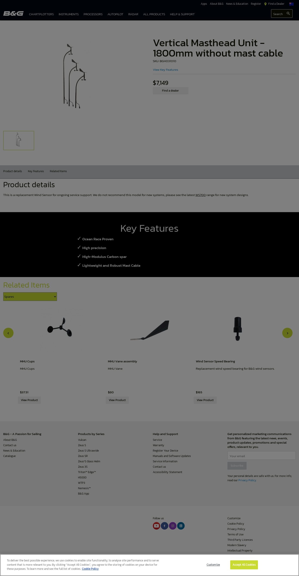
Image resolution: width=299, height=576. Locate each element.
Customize (213, 565)
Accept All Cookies (244, 565)
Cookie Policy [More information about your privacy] (90, 569)
